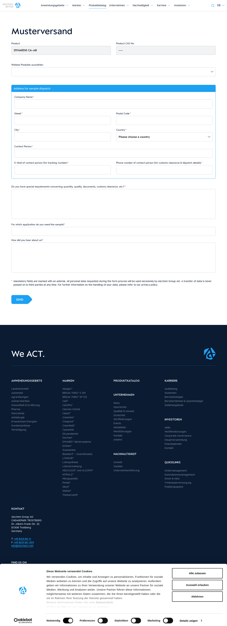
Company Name (23, 97)
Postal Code (122, 113)
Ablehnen (197, 594)
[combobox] (114, 72)
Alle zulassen (197, 571)
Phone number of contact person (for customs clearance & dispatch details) (158, 162)
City (16, 129)
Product (15, 43)
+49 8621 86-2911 (23, 542)
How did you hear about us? (27, 240)
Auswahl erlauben (197, 583)
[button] (220, 5)
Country (120, 129)
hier (65, 605)
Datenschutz (104, 600)
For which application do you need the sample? (37, 224)
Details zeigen (189, 618)
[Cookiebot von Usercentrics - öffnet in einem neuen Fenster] (22, 619)
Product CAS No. (125, 43)
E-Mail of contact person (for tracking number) (40, 162)
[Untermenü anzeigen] (67, 5)
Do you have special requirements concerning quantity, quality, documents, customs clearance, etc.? (67, 186)
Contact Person (23, 146)
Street (17, 113)
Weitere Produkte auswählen (27, 64)
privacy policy (149, 284)
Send (19, 299)
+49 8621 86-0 (22, 538)
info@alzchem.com (22, 545)
